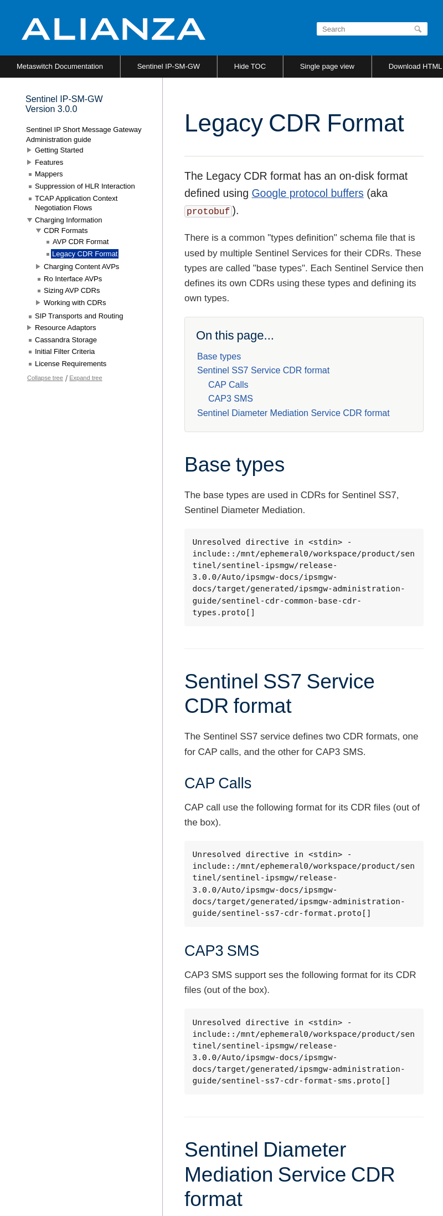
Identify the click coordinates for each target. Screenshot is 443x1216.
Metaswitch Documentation (60, 66)
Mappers (49, 174)
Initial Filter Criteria (65, 351)
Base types (219, 356)
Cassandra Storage (66, 340)
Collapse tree (45, 377)
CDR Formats (65, 230)
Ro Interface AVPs (73, 279)
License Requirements (70, 363)
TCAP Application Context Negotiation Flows (76, 203)
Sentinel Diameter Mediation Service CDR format (293, 413)
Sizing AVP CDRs (72, 290)
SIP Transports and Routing (79, 316)
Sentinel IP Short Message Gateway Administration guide (84, 134)
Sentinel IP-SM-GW (168, 66)
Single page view (327, 66)
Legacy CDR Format (84, 254)
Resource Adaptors (65, 327)
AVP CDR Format (81, 241)
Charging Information (68, 220)
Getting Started (59, 150)
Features (49, 162)
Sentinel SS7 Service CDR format (263, 370)
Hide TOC (250, 66)
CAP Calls (228, 384)
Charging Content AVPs (81, 266)
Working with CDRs (75, 302)
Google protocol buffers (307, 193)
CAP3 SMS (230, 398)
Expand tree (85, 377)
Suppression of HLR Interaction (85, 186)
